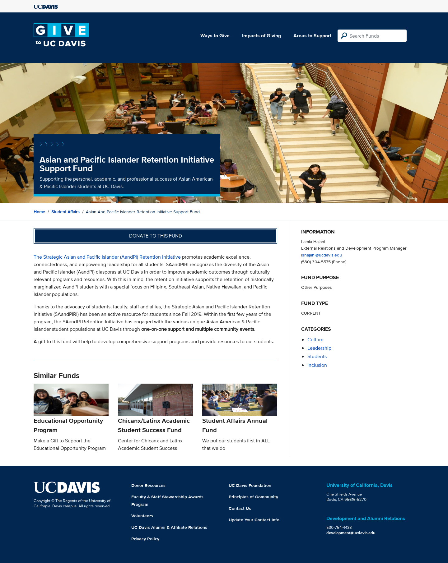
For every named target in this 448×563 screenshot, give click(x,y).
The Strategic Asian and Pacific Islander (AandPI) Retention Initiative (107, 257)
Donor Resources (148, 485)
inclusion (317, 365)
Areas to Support (312, 35)
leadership (319, 348)
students (317, 356)
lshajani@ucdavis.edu (321, 255)
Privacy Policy (145, 539)
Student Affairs (65, 212)
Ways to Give (215, 35)
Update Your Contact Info (254, 520)
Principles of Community (253, 497)
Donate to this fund (155, 235)
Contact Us (240, 508)
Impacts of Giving (261, 35)
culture (315, 339)
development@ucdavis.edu (351, 533)
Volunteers (142, 516)
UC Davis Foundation (250, 485)
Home (39, 212)
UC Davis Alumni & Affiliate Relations (169, 527)
